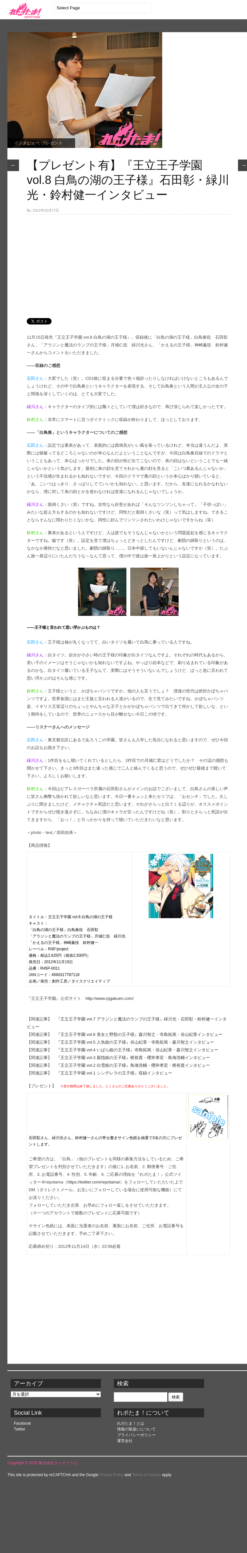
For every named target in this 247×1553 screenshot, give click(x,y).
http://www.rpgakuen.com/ (109, 998)
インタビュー (26, 143)
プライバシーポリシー (136, 1435)
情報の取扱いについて (136, 1429)
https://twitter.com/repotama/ (93, 1182)
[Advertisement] (104, 263)
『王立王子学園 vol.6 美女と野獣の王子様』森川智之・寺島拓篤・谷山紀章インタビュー (139, 1034)
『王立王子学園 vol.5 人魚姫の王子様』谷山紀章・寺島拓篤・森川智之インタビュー (135, 1042)
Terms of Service (146, 1475)
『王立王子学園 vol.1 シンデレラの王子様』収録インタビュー (114, 1073)
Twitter (19, 1429)
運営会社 (125, 1441)
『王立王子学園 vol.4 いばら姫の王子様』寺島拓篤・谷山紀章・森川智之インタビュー (137, 1049)
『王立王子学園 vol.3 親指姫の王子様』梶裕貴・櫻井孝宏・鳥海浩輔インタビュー (133, 1057)
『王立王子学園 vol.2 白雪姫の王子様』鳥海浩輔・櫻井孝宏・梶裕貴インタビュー (133, 1065)
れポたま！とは (130, 1423)
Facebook (22, 1423)
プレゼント (51, 143)
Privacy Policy (111, 1475)
